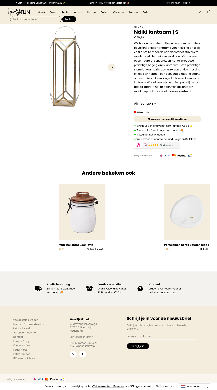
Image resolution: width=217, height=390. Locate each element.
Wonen (78, 12)
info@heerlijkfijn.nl (83, 337)
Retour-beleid (21, 328)
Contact (18, 337)
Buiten (104, 12)
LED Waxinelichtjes (24, 358)
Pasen (53, 12)
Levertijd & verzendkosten (28, 324)
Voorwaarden (21, 345)
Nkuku (139, 27)
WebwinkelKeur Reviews (108, 386)
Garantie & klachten (25, 332)
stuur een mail (167, 292)
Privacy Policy (21, 341)
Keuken (91, 12)
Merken (133, 12)
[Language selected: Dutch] (194, 386)
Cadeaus (118, 12)
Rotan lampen (21, 354)
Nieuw (41, 12)
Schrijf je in (138, 346)
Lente (65, 12)
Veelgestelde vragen (25, 320)
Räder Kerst (20, 349)
